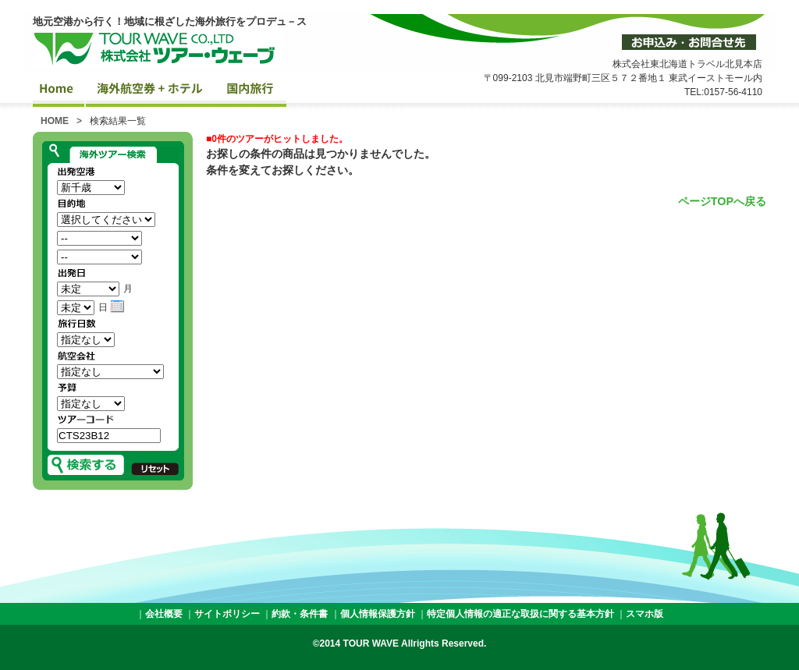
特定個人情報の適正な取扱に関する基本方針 (520, 613)
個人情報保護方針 (377, 613)
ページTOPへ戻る (722, 201)
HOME (55, 120)
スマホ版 (644, 613)
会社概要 (164, 613)
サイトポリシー (227, 613)
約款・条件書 (300, 613)
